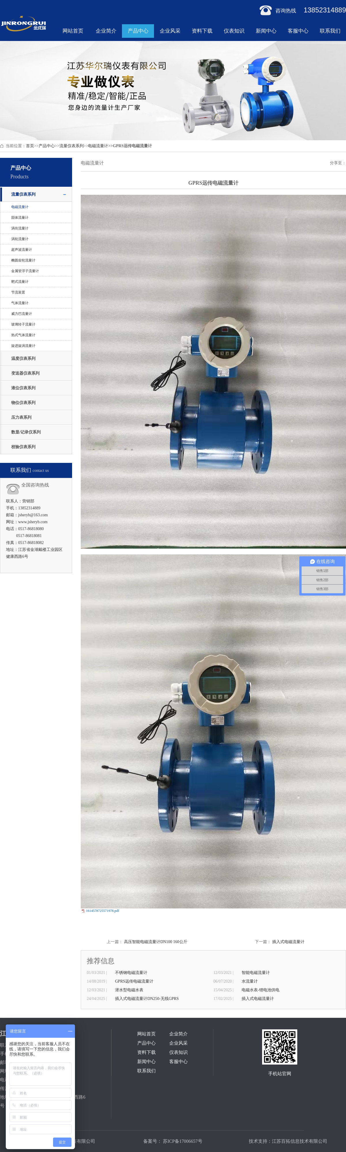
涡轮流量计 (20, 239)
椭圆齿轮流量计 (23, 260)
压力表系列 (21, 417)
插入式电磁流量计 (288, 942)
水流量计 (250, 981)
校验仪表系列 (23, 447)
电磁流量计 (98, 146)
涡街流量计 (20, 228)
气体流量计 (20, 303)
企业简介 (106, 31)
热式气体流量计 (23, 335)
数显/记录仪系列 (26, 432)
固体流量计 (20, 218)
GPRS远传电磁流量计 (134, 981)
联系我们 (330, 31)
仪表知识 (234, 31)
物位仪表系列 (23, 403)
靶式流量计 (20, 282)
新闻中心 (266, 31)
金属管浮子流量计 (25, 271)
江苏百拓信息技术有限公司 (299, 1141)
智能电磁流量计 (256, 972)
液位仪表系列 (23, 388)
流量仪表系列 (71, 146)
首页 (30, 146)
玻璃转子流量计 (23, 324)
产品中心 (138, 31)
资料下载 (202, 31)
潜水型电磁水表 (129, 990)
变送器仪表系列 (25, 373)
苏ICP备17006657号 (182, 1141)
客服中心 (298, 31)
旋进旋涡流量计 (23, 346)
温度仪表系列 (23, 358)
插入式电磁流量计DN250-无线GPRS (147, 998)
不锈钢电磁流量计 (131, 972)
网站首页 (73, 31)
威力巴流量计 (21, 314)
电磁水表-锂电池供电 (260, 990)
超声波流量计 (21, 250)
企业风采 (170, 31)
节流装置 (18, 292)
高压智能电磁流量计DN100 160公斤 (155, 942)
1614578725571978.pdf (102, 911)
